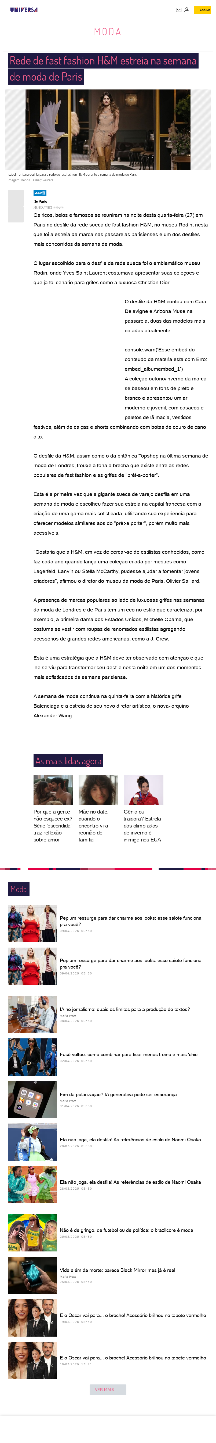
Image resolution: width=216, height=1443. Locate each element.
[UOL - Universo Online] (41, 9)
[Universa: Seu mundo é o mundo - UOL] (24, 9)
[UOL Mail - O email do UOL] (178, 10)
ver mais (108, 1390)
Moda (108, 31)
